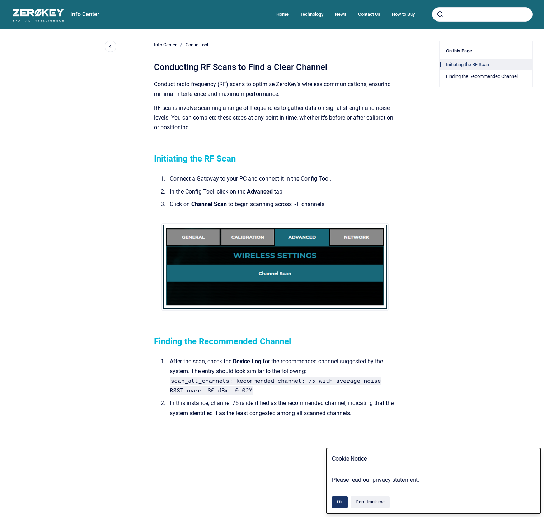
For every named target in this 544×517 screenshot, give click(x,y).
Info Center (84, 14)
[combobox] (482, 14)
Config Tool (197, 44)
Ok (340, 501)
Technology (311, 14)
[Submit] (440, 14)
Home (282, 14)
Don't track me (370, 501)
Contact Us (369, 14)
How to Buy (403, 14)
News (341, 14)
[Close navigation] (110, 46)
